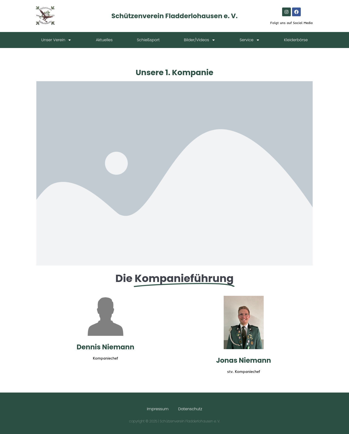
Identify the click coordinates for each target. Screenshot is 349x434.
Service (250, 40)
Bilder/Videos (199, 40)
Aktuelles (104, 40)
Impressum (157, 409)
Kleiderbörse (296, 40)
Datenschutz (190, 409)
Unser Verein (56, 40)
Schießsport (148, 40)
